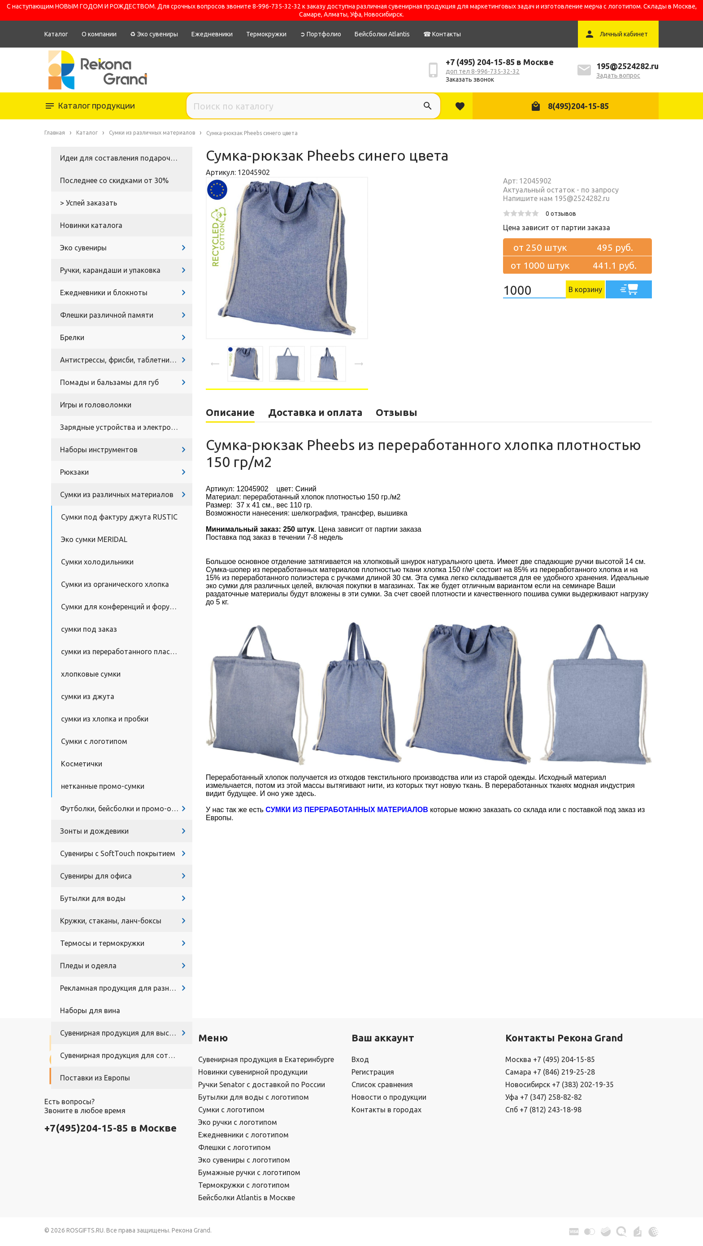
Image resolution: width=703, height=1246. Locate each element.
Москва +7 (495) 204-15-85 (550, 1059)
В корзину (585, 289)
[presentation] (215, 364)
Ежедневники (212, 34)
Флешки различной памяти (106, 315)
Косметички (81, 764)
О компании (99, 34)
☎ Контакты (442, 34)
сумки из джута (87, 696)
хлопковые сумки (91, 674)
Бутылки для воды (93, 898)
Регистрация (373, 1072)
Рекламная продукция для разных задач (126, 988)
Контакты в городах (386, 1110)
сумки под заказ (89, 629)
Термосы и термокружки (102, 943)
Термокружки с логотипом (244, 1185)
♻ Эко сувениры (154, 34)
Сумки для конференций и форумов (122, 607)
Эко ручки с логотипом (237, 1122)
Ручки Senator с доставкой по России (261, 1084)
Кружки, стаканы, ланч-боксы (110, 921)
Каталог (56, 34)
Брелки (72, 337)
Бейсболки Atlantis (382, 34)
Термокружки (266, 34)
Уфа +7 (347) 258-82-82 (543, 1097)
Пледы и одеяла (88, 966)
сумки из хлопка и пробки (104, 719)
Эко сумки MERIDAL (94, 539)
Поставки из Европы (95, 1078)
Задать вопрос (618, 75)
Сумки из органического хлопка (115, 584)
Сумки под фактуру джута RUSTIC (119, 517)
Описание (230, 412)
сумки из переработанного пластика (123, 651)
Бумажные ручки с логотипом (249, 1172)
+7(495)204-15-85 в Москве (110, 1127)
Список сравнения (382, 1084)
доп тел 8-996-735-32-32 (483, 71)
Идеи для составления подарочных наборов (126, 158)
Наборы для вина (90, 1010)
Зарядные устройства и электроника (123, 427)
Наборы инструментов (99, 450)
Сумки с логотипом (94, 741)
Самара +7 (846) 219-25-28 (550, 1072)
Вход (360, 1059)
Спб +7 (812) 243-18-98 (543, 1110)
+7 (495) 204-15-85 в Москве (500, 61)
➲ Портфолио (320, 34)
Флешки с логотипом (234, 1147)
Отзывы (396, 412)
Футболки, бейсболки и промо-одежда (126, 808)
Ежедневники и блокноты (104, 293)
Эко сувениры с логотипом (244, 1160)
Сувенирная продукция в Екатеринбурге (266, 1059)
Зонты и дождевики (94, 831)
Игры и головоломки (95, 405)
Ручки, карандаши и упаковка (110, 270)
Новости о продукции (389, 1097)
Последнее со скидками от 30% (114, 180)
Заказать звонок (470, 79)
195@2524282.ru (627, 65)
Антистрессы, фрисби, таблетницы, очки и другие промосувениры (126, 360)
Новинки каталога (91, 225)
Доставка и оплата (315, 412)
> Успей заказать (88, 203)
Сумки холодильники (97, 562)
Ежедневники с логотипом (243, 1135)
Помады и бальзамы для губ (109, 382)
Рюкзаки (74, 472)
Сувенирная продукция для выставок (124, 1033)
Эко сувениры (83, 248)
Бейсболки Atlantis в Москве (246, 1198)
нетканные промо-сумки (102, 786)
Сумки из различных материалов (117, 494)
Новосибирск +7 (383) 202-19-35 (559, 1084)
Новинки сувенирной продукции (253, 1072)
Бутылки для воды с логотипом (253, 1097)
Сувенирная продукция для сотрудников (126, 1055)
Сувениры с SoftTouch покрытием (117, 853)
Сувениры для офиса (96, 876)
